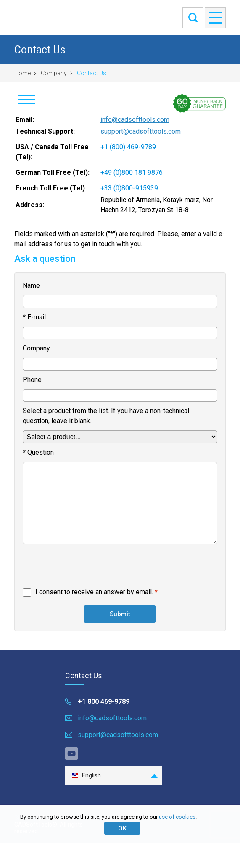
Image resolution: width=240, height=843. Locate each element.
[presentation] (86, 567)
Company (54, 73)
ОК (122, 828)
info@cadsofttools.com (134, 120)
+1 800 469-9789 (103, 702)
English (86, 775)
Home (22, 73)
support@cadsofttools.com (140, 131)
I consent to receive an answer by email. (94, 592)
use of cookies (177, 817)
